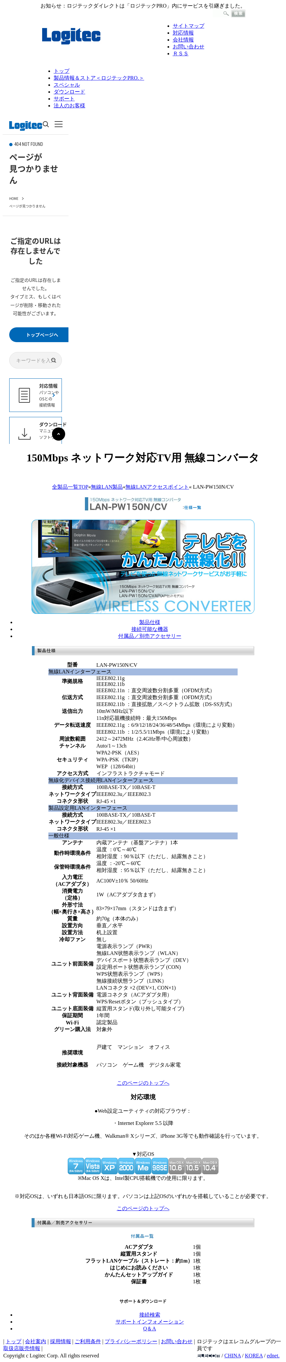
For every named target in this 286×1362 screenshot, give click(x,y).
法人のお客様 (69, 105)
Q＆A (149, 1328)
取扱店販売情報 (21, 1348)
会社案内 (35, 1341)
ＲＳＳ (181, 53)
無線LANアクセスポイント (157, 487)
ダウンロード (69, 92)
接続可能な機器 (149, 629)
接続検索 (149, 1315)
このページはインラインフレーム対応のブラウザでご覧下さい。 (35, 279)
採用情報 (60, 1341)
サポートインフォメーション (150, 1321)
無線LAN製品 (107, 487)
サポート (64, 98)
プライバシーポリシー (131, 1341)
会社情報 (183, 39)
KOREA (254, 1355)
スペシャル (67, 85)
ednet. (273, 1355)
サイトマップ (188, 26)
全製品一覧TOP (70, 487)
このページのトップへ (143, 1083)
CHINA (232, 1355)
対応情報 (183, 33)
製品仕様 (149, 622)
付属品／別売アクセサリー (149, 636)
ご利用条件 (88, 1341)
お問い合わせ (188, 46)
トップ (61, 71)
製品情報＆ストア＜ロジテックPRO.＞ (99, 78)
